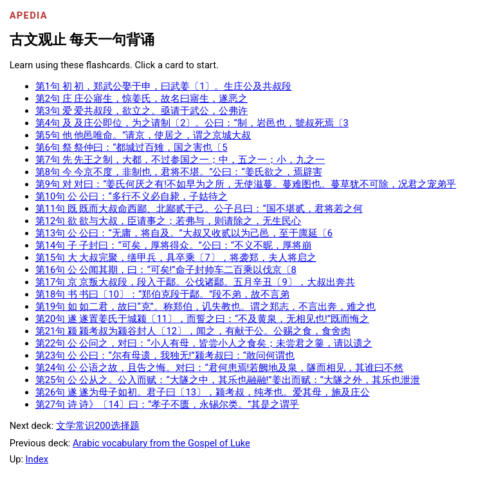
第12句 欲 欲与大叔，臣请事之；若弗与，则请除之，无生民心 (168, 221)
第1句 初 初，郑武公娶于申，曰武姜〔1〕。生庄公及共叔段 (163, 86)
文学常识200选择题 (98, 426)
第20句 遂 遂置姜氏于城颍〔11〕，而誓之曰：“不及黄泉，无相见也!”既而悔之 (202, 319)
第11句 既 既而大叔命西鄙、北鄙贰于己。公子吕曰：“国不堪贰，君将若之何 (199, 208)
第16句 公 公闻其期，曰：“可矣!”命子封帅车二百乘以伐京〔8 (166, 270)
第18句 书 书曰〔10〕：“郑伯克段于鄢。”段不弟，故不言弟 (162, 294)
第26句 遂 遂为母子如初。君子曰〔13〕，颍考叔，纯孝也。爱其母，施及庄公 (202, 392)
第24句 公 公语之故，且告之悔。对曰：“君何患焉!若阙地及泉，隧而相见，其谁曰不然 (219, 368)
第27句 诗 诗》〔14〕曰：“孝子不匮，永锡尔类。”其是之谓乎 (167, 404)
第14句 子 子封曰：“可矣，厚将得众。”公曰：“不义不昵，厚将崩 (173, 245)
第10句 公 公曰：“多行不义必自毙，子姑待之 (131, 196)
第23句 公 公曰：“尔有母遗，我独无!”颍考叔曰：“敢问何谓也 (165, 355)
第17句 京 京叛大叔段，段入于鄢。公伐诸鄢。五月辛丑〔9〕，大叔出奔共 (195, 282)
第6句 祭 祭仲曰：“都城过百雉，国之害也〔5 (131, 147)
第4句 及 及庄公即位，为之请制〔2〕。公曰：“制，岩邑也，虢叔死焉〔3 (192, 123)
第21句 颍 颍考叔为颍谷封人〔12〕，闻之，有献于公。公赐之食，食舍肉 (193, 331)
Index (37, 459)
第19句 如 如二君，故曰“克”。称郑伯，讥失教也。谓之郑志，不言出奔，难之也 (205, 306)
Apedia (29, 15)
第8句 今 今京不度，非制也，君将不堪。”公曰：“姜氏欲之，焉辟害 (178, 172)
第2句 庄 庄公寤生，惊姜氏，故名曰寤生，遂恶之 (141, 98)
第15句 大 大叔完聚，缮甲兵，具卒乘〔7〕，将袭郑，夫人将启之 (175, 257)
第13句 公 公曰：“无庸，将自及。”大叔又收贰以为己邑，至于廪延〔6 (184, 233)
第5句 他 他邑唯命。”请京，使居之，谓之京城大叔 (143, 135)
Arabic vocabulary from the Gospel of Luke (161, 443)
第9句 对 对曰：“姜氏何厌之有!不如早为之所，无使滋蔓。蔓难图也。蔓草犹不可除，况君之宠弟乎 (245, 184)
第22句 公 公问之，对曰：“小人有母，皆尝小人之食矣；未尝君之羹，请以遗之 (203, 343)
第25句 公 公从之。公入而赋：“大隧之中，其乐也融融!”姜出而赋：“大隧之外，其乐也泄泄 (227, 380)
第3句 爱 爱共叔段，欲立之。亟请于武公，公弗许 (141, 111)
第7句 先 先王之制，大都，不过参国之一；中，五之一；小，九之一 (180, 160)
